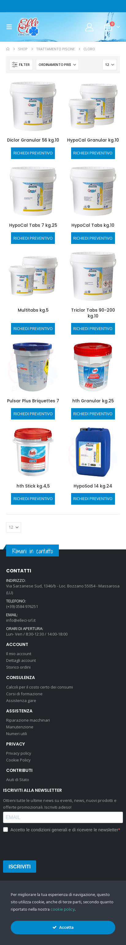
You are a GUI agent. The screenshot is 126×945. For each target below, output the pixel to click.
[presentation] (49, 846)
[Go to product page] (33, 106)
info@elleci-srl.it (21, 620)
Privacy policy (18, 753)
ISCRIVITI (20, 866)
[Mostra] (109, 64)
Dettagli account (21, 660)
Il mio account (18, 653)
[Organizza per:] (57, 64)
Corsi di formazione (24, 693)
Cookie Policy (18, 760)
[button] (11, 27)
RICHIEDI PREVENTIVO (33, 153)
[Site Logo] (28, 27)
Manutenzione (19, 727)
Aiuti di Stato (17, 779)
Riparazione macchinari (28, 720)
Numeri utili (16, 733)
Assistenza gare (21, 700)
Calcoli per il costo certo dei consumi (39, 687)
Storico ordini (18, 667)
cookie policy (63, 909)
